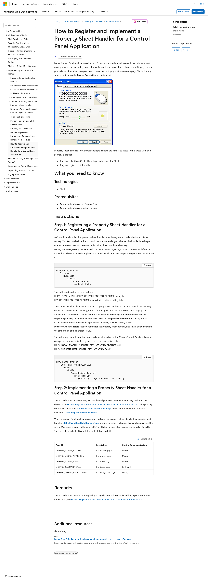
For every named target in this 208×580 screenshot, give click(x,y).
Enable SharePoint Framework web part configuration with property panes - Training (92, 539)
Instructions (178, 30)
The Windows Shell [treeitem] (14, 30)
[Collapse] (35, 19)
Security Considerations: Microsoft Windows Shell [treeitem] (19, 45)
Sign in (201, 3)
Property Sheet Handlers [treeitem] (21, 128)
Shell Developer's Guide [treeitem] (18, 39)
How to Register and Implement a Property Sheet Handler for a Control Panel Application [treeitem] (23, 149)
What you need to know (184, 27)
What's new (183, 11)
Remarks (177, 34)
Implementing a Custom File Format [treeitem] (22, 80)
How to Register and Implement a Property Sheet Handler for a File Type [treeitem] (22, 136)
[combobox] (19, 25)
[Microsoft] (5, 4)
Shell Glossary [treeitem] (12, 190)
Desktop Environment (93, 21)
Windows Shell (112, 21)
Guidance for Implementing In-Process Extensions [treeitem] (22, 52)
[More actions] (151, 21)
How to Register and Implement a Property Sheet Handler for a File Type (103, 404)
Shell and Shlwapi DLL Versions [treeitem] (22, 66)
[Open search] (194, 3)
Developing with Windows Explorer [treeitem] (19, 60)
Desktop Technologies (71, 21)
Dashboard (198, 11)
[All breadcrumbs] (56, 21)
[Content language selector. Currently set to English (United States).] (16, 576)
